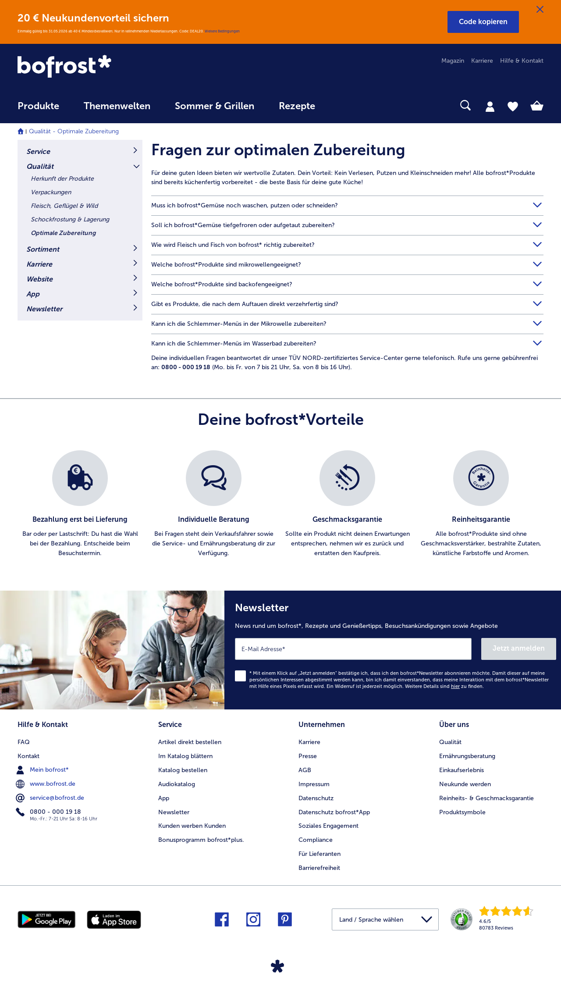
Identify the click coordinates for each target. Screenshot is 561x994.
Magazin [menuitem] (452, 60)
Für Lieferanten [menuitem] (319, 854)
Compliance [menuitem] (315, 840)
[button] (483, 22)
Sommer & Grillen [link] (214, 106)
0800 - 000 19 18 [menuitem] (49, 812)
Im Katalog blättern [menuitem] (185, 756)
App (32, 294)
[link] (96, 67)
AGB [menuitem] (304, 770)
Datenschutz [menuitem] (316, 798)
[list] (280, 504)
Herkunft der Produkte (62, 178)
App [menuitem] (163, 798)
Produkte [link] (38, 106)
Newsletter (44, 309)
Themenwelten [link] (117, 106)
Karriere (39, 264)
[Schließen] (539, 9)
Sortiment (42, 249)
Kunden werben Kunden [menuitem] (192, 826)
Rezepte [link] (297, 106)
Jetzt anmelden (519, 648)
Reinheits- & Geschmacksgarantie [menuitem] (486, 798)
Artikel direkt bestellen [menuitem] (189, 742)
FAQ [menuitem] (24, 742)
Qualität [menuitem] (450, 742)
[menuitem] (38, 110)
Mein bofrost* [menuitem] (43, 770)
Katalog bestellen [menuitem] (182, 770)
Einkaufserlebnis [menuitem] (461, 770)
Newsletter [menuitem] (173, 812)
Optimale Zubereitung (63, 233)
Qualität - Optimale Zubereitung (74, 131)
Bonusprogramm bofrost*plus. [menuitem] (201, 840)
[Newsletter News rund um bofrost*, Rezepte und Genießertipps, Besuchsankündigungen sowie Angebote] (392, 650)
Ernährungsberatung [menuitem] (467, 756)
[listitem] (80, 504)
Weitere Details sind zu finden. (444, 686)
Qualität (39, 166)
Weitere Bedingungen (222, 31)
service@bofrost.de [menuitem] (51, 798)
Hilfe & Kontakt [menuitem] (521, 60)
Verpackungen (51, 192)
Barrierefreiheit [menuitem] (319, 868)
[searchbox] (345, 105)
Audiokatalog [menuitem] (176, 784)
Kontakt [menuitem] (28, 756)
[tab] (490, 106)
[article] (347, 163)
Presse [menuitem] (307, 756)
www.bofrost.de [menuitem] (46, 784)
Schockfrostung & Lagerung (70, 219)
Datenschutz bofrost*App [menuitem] (334, 812)
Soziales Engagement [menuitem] (328, 826)
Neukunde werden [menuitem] (465, 784)
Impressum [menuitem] (314, 784)
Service (38, 151)
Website (39, 279)
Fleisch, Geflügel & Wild (64, 206)
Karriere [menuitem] (482, 60)
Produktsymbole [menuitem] (462, 812)
